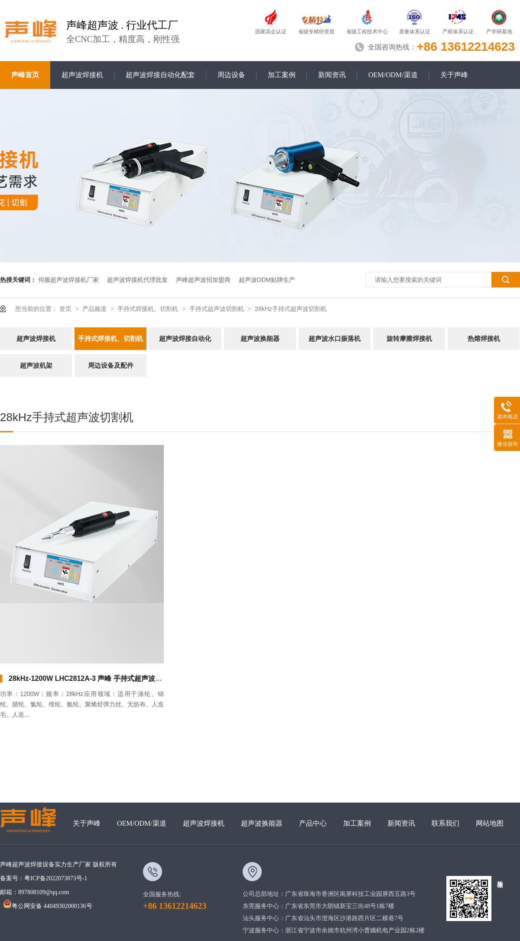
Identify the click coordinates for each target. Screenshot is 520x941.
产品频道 (95, 308)
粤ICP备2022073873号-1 (55, 878)
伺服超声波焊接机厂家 (68, 279)
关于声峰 (454, 74)
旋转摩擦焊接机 (409, 338)
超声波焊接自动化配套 (160, 74)
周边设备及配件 (110, 365)
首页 (66, 308)
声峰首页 (25, 74)
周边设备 (231, 74)
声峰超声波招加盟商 (203, 279)
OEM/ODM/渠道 (393, 74)
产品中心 (313, 823)
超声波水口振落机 (335, 338)
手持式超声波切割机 (217, 308)
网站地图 (490, 823)
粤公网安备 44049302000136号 (47, 906)
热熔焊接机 (484, 338)
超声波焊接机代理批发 (137, 279)
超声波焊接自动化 (185, 338)
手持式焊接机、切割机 (148, 308)
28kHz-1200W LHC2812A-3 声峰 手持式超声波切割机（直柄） (106, 678)
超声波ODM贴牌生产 (267, 279)
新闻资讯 (332, 74)
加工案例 (282, 74)
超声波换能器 (260, 338)
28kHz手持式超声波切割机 (291, 308)
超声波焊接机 (82, 74)
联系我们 (445, 823)
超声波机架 (36, 365)
